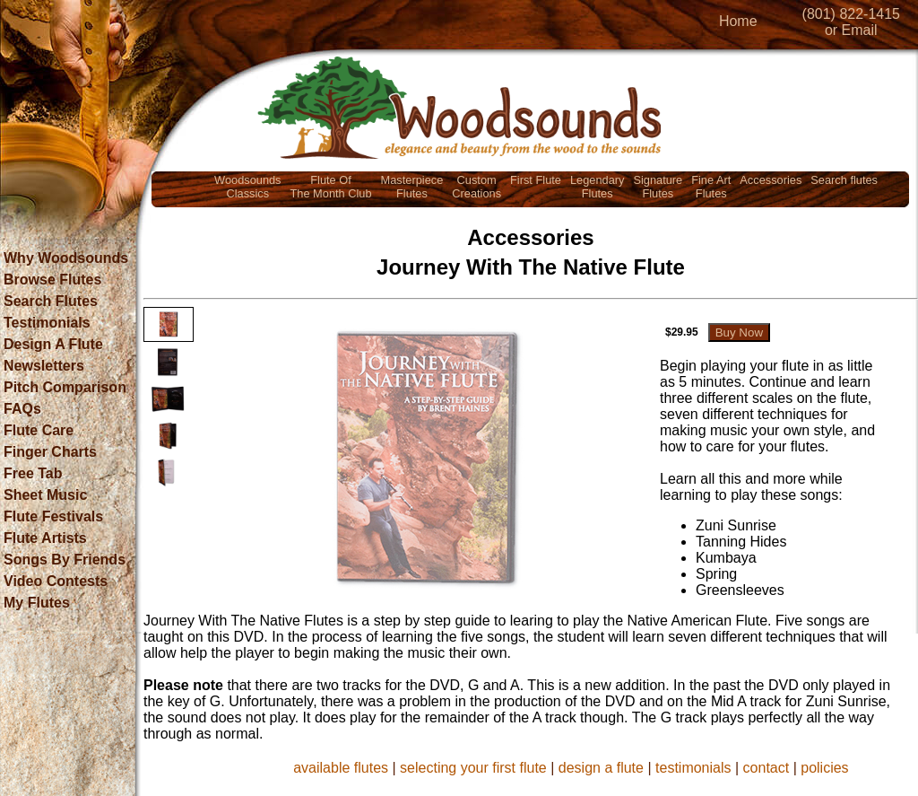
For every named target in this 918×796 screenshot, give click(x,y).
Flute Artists (45, 538)
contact (766, 767)
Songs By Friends (65, 559)
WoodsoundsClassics (247, 186)
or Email (851, 30)
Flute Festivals (53, 516)
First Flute (535, 180)
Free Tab (33, 473)
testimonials (693, 767)
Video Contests (56, 581)
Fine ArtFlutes (711, 186)
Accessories (770, 180)
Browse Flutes (52, 279)
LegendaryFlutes (597, 186)
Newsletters (44, 365)
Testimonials (47, 322)
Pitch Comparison (65, 387)
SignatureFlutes (657, 186)
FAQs (22, 408)
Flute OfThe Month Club (331, 186)
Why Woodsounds (66, 258)
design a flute (601, 767)
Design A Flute (53, 344)
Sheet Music (45, 495)
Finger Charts (50, 451)
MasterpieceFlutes (412, 186)
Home (738, 21)
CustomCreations (476, 186)
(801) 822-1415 (851, 14)
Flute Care (39, 430)
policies (824, 767)
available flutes (340, 767)
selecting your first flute (473, 767)
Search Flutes (51, 301)
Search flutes (844, 180)
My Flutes (37, 602)
